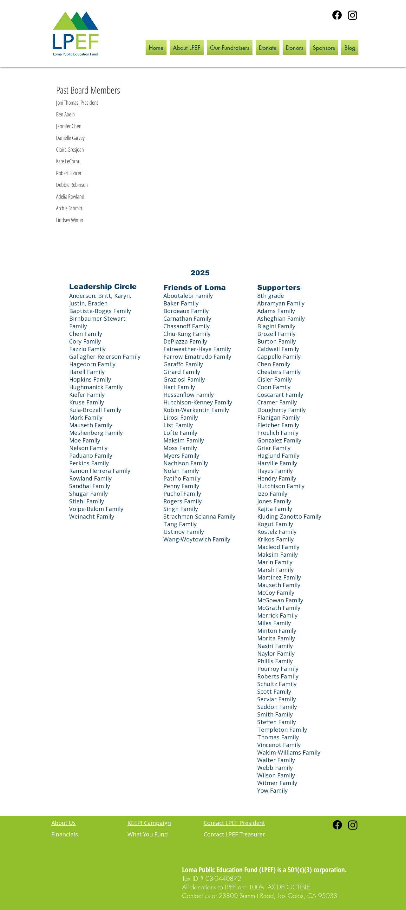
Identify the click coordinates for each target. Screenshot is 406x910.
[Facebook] (337, 15)
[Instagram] (352, 15)
